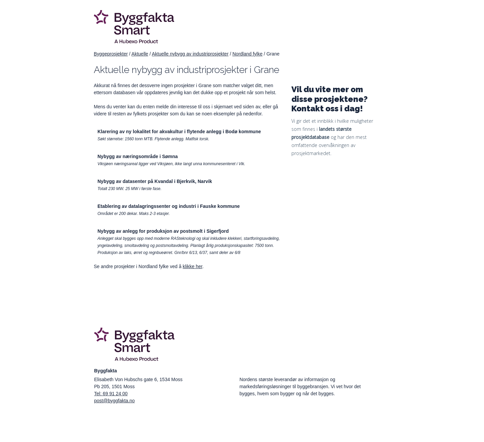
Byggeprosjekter (111, 54)
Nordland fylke (247, 54)
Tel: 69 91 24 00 (111, 393)
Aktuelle (139, 54)
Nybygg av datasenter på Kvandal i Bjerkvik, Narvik (154, 181)
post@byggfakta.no (114, 400)
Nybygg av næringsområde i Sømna (137, 156)
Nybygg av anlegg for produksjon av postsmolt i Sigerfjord (163, 231)
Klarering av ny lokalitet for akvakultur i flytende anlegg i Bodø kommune (179, 131)
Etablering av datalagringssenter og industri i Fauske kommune (168, 206)
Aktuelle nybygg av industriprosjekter (190, 54)
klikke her (192, 266)
